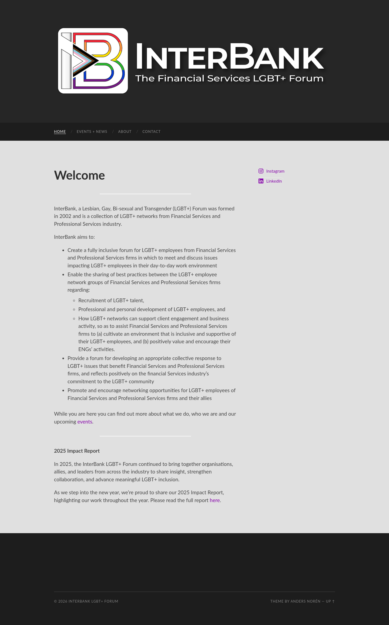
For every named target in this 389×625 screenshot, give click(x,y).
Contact (151, 131)
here (215, 500)
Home (60, 131)
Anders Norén (306, 601)
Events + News (92, 131)
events (84, 421)
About (125, 131)
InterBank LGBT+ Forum (93, 601)
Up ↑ (330, 601)
